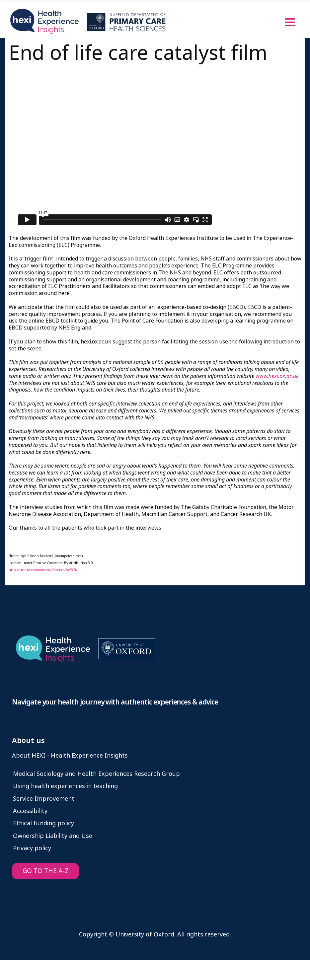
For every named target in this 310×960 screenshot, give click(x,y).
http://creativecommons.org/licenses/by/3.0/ (43, 569)
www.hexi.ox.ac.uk (277, 376)
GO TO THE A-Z (45, 870)
